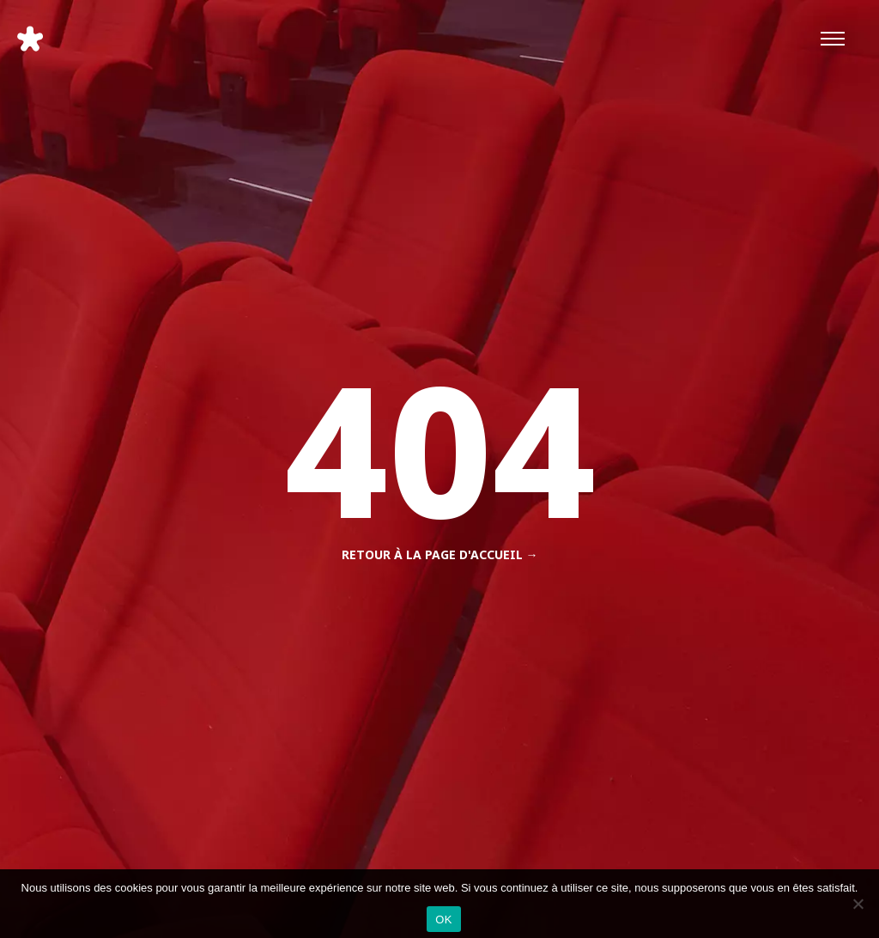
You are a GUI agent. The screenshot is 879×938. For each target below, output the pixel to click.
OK (443, 919)
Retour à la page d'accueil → (440, 554)
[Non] (857, 903)
